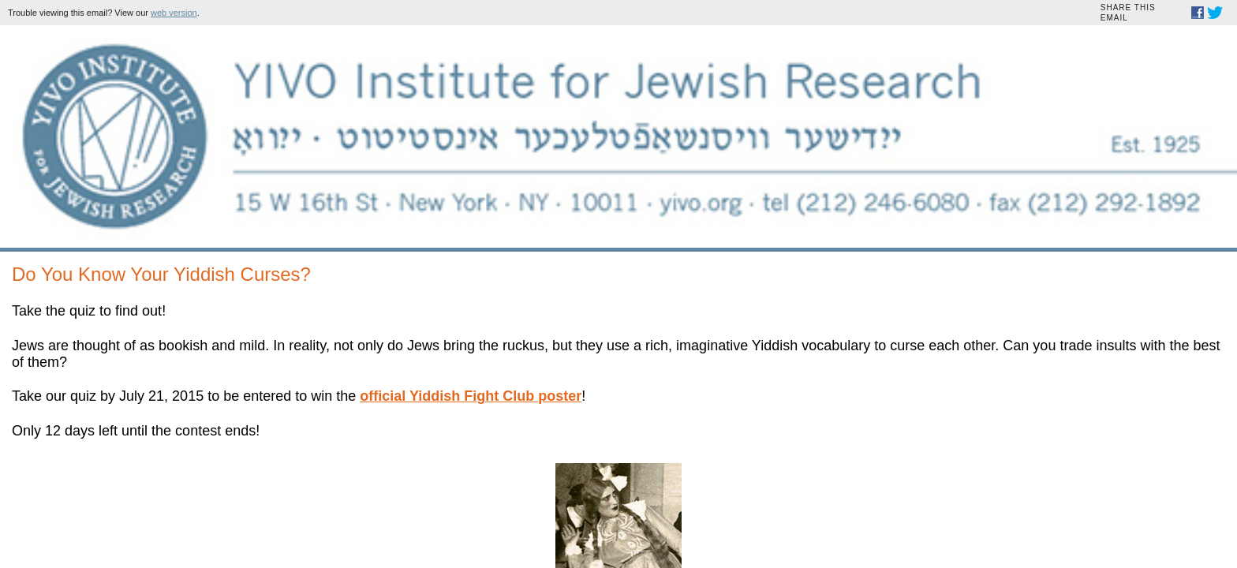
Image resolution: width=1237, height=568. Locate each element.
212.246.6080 (733, 364)
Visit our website (651, 475)
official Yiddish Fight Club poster (475, 284)
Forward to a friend (569, 475)
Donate (506, 475)
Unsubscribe (719, 475)
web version (557, 12)
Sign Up (495, 441)
